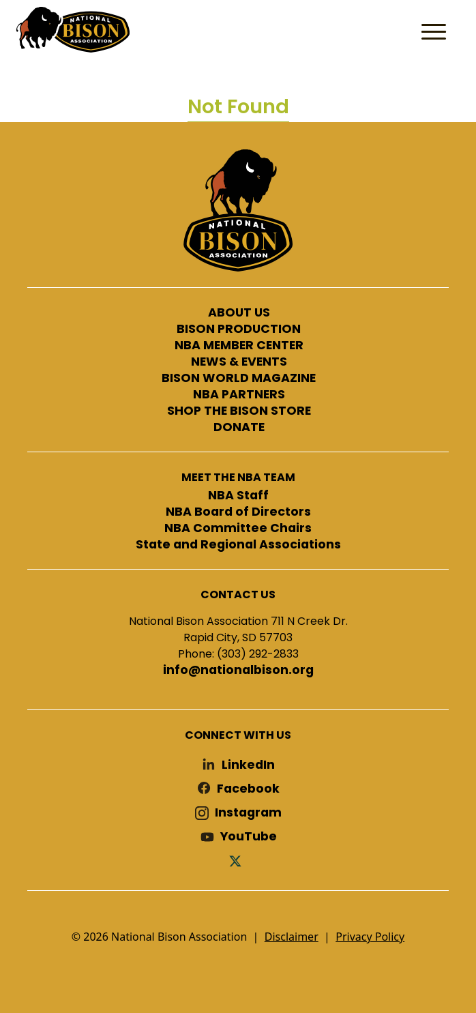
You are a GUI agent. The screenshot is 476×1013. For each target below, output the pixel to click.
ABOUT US (239, 313)
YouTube (248, 837)
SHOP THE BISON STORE (239, 411)
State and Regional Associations (238, 545)
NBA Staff (238, 496)
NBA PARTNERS (239, 395)
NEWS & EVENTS (239, 362)
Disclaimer (291, 936)
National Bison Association (72, 29)
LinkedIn (248, 765)
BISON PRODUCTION (239, 329)
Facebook (248, 789)
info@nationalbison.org (238, 670)
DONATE (239, 428)
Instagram (248, 813)
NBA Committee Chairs (238, 529)
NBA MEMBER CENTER (239, 346)
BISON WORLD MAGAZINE (239, 378)
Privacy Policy (370, 936)
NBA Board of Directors (238, 512)
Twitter (238, 860)
